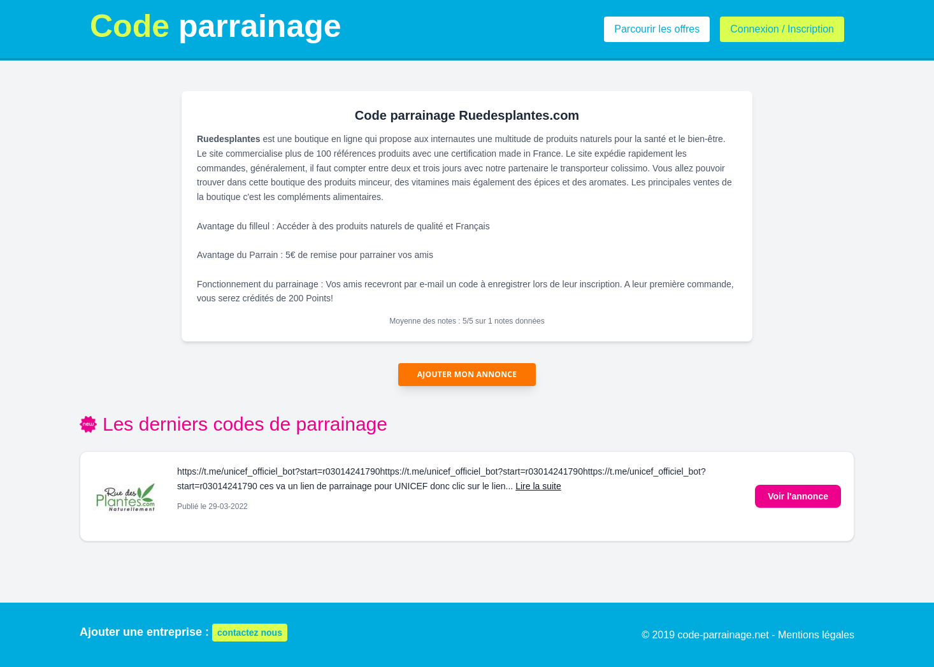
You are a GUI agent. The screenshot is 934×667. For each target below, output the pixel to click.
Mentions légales (816, 634)
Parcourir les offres (657, 29)
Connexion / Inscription (782, 29)
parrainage (215, 26)
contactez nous (249, 633)
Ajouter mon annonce (467, 374)
